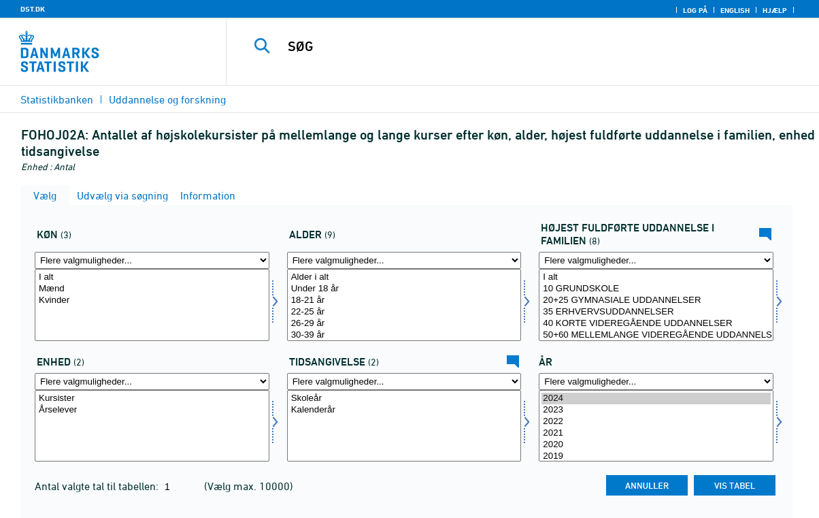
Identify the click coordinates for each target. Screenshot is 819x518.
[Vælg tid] (656, 426)
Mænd (152, 289)
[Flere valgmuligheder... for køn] (152, 260)
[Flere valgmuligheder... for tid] (656, 381)
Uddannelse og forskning (167, 99)
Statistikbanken (56, 99)
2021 (656, 433)
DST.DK (32, 9)
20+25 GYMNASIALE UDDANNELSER (656, 300)
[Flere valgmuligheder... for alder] (404, 260)
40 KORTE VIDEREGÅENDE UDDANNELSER (656, 323)
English (735, 10)
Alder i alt (404, 277)
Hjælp (775, 10)
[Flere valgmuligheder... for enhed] (152, 381)
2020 (656, 445)
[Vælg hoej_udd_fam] (656, 305)
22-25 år (404, 312)
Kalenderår (404, 410)
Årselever (152, 410)
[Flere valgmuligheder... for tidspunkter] (404, 381)
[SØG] (516, 46)
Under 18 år (404, 289)
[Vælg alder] (404, 305)
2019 (656, 456)
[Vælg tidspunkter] (404, 426)
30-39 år (404, 335)
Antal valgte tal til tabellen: (98, 486)
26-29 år (404, 323)
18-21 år (404, 300)
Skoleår (404, 398)
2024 (656, 398)
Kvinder (152, 300)
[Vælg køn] (152, 305)
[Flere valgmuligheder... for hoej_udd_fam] (656, 260)
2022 (656, 421)
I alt (152, 277)
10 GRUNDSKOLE (656, 289)
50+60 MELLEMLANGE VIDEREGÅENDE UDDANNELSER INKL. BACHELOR (656, 335)
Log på (695, 10)
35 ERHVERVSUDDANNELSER (656, 312)
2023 (656, 410)
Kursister (152, 398)
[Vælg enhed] (152, 426)
